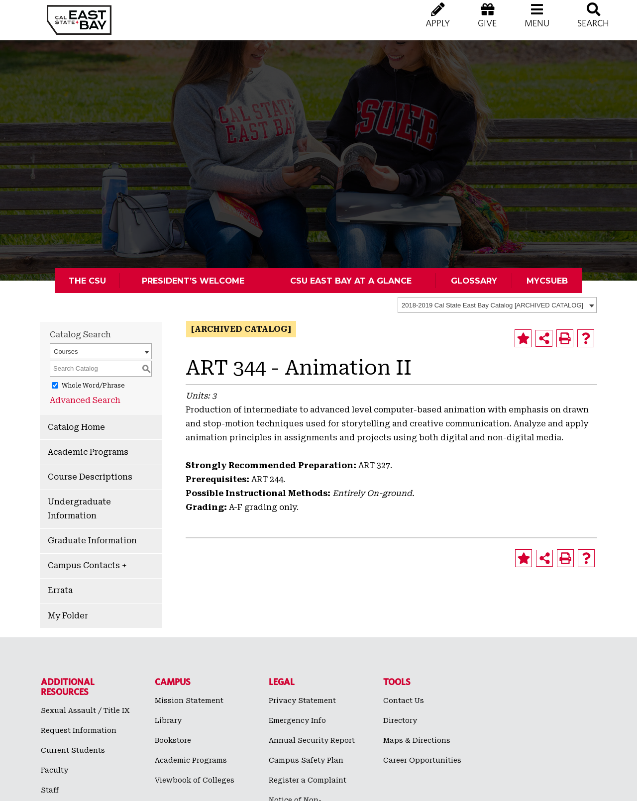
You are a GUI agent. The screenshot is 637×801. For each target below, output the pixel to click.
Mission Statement (189, 700)
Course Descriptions (90, 477)
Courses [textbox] (66, 351)
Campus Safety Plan (306, 760)
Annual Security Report (312, 740)
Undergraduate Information (79, 508)
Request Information (78, 730)
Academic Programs (88, 452)
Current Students (73, 750)
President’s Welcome (193, 281)
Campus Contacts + (87, 565)
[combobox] (497, 305)
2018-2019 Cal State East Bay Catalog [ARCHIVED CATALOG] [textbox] (492, 305)
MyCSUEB (547, 281)
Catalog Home (76, 427)
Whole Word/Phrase (93, 385)
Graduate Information (92, 540)
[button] (537, 24)
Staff (50, 790)
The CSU (87, 281)
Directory (400, 720)
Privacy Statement (302, 700)
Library (168, 720)
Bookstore (173, 740)
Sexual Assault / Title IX (85, 710)
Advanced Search (85, 400)
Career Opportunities (422, 760)
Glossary (474, 281)
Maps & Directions (416, 740)
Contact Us (403, 700)
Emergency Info (297, 720)
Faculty (54, 770)
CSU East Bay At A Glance (351, 281)
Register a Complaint (307, 780)
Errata (60, 590)
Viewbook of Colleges (194, 780)
